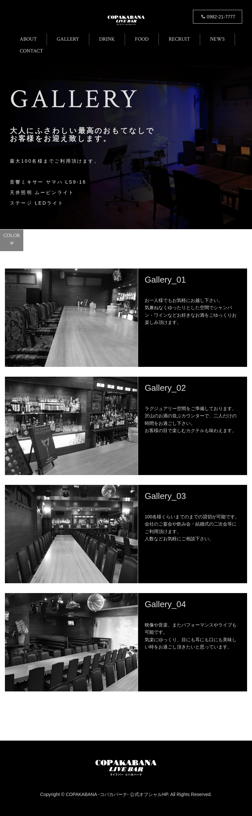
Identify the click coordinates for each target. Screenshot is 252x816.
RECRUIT (179, 39)
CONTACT (31, 51)
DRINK (107, 39)
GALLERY (68, 39)
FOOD (142, 39)
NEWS (217, 39)
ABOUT (28, 39)
